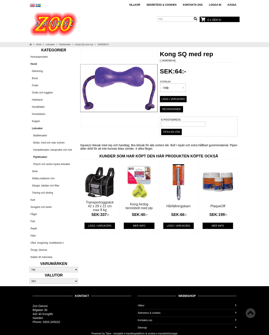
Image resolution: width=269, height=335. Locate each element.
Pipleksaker (65, 44)
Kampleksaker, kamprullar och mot (51, 149)
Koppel (35, 121)
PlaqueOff (217, 206)
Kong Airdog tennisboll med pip (139, 206)
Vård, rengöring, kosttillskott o (47, 242)
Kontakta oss (193, 4)
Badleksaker (38, 135)
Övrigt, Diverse (38, 250)
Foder (34, 85)
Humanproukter (39, 56)
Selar (34, 171)
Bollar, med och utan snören (47, 142)
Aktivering (36, 71)
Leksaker (50, 44)
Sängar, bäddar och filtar (44, 185)
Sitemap (187, 327)
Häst (33, 235)
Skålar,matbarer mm (42, 178)
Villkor (134, 4)
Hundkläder (37, 106)
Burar (34, 78)
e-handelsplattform (134, 333)
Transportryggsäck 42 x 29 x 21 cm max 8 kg (100, 206)
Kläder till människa (41, 257)
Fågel (33, 214)
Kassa (232, 4)
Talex (108, 333)
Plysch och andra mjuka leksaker (50, 164)
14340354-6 (102, 44)
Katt (32, 199)
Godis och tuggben (41, 92)
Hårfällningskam (178, 206)
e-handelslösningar (166, 333)
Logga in (215, 4)
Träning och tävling (41, 192)
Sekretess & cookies (161, 4)
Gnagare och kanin (41, 207)
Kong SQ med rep (84, 44)
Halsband (36, 99)
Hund (39, 44)
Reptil (33, 228)
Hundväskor (37, 114)
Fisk (32, 221)
